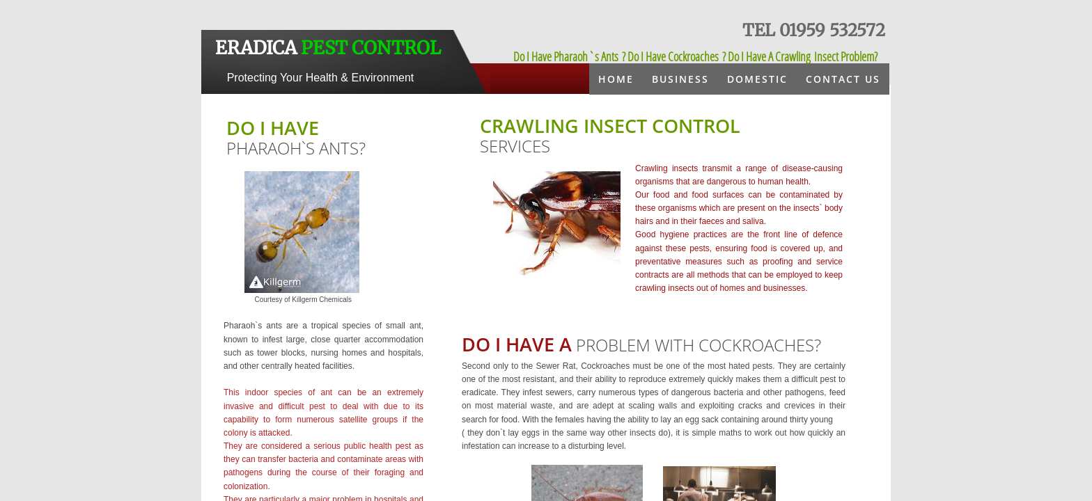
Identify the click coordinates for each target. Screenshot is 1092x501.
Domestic (757, 79)
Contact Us (843, 79)
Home (616, 79)
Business (680, 79)
